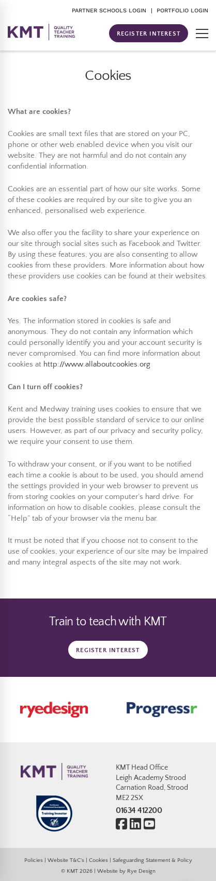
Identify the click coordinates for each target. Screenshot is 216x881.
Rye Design (141, 871)
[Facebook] (121, 825)
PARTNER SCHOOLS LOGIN (109, 10)
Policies (33, 860)
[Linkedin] (135, 825)
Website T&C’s (66, 860)
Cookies (98, 860)
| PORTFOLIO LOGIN (179, 10)
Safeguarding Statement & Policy (152, 860)
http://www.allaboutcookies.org (96, 364)
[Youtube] (149, 825)
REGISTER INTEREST (148, 33)
